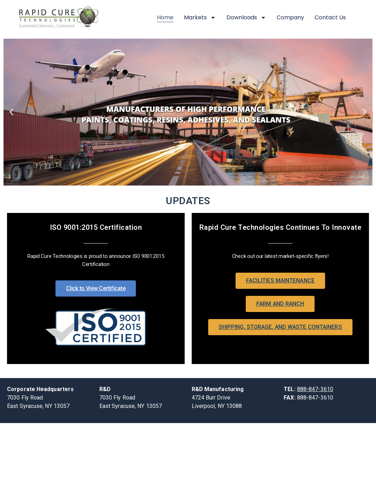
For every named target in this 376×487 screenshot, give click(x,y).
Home (165, 17)
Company (290, 17)
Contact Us (330, 17)
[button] (11, 112)
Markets (200, 17)
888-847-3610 (315, 389)
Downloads (246, 17)
